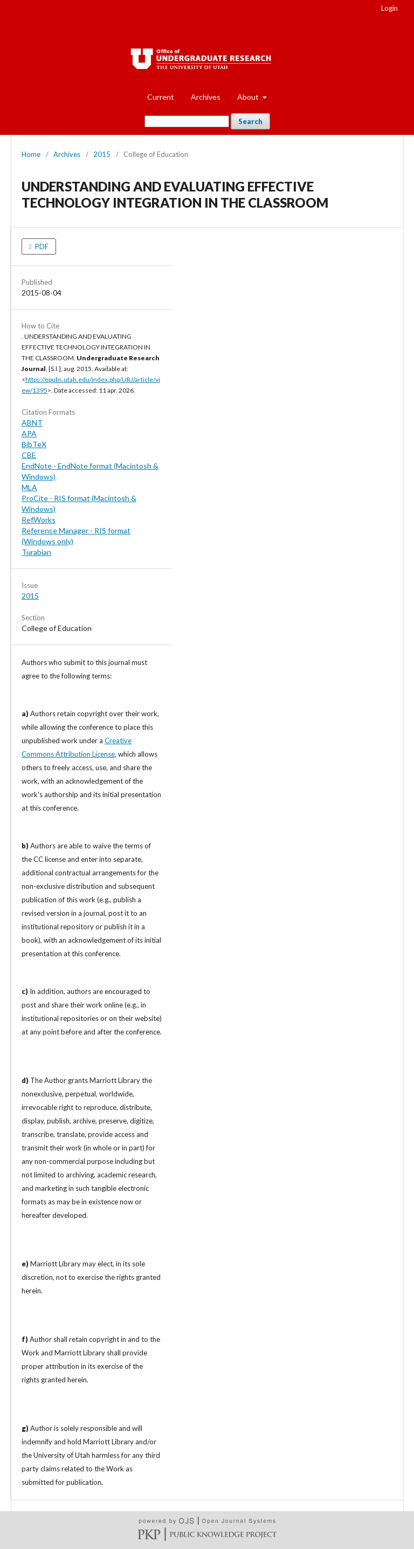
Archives (205, 96)
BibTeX (34, 444)
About (248, 96)
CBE (29, 455)
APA (29, 433)
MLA (29, 487)
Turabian (36, 552)
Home (31, 154)
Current (160, 96)
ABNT (32, 422)
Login (389, 8)
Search (250, 121)
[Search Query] (186, 121)
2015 (102, 154)
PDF (41, 246)
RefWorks (39, 519)
